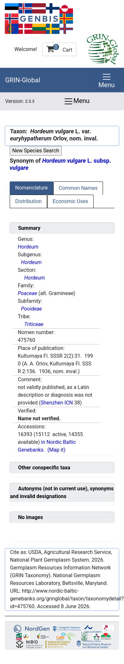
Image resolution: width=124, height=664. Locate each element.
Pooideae (31, 309)
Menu (76, 101)
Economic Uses (70, 201)
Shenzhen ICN (57, 403)
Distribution (28, 201)
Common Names (78, 188)
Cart (59, 48)
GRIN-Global (22, 80)
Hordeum (28, 247)
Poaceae (27, 293)
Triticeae (34, 324)
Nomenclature (31, 188)
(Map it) (56, 450)
